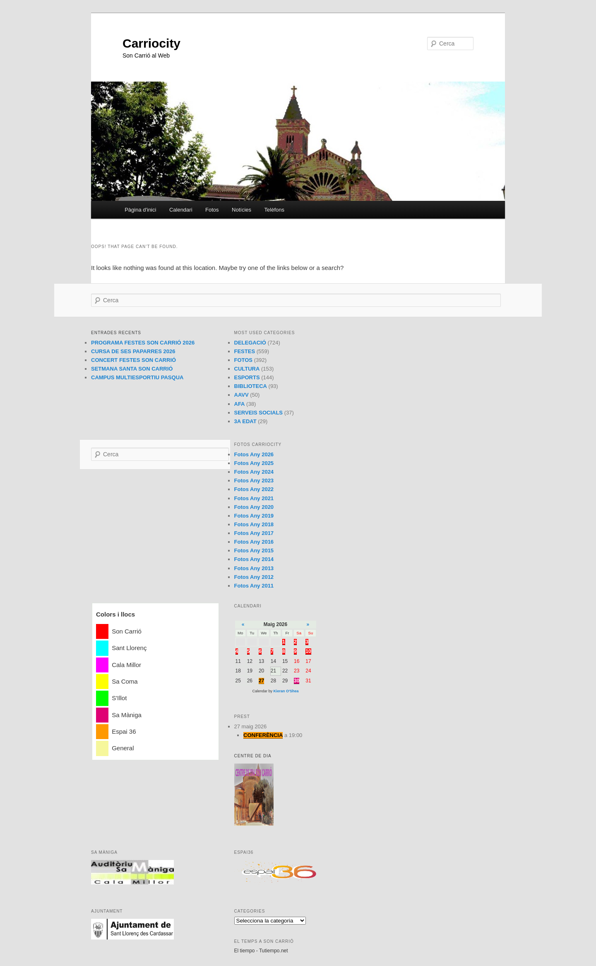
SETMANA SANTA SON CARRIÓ (132, 369)
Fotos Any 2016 (254, 542)
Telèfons (274, 210)
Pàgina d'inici (140, 210)
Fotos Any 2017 (254, 533)
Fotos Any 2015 (254, 550)
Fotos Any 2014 (254, 559)
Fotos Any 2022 (254, 489)
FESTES (244, 351)
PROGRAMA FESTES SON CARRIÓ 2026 (143, 343)
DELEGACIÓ (250, 343)
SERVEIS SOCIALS (258, 413)
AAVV (241, 395)
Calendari (180, 210)
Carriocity (151, 43)
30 (296, 681)
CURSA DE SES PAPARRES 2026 (133, 351)
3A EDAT (245, 421)
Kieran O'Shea (285, 691)
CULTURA (247, 369)
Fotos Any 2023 (254, 480)
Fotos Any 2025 (254, 463)
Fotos (212, 210)
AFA (239, 404)
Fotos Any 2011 (254, 586)
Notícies (241, 210)
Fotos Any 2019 (254, 516)
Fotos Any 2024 (254, 472)
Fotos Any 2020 (254, 507)
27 (261, 681)
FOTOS (243, 360)
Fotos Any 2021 (254, 498)
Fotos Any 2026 (254, 454)
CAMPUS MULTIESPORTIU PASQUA (137, 377)
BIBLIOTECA (250, 386)
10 (308, 651)
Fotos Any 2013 (254, 568)
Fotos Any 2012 (254, 577)
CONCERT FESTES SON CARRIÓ (133, 360)
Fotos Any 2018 (254, 524)
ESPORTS (247, 377)
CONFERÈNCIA (263, 735)
